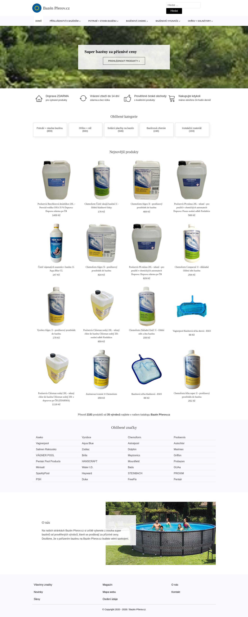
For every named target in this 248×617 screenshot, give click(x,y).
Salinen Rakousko (46, 449)
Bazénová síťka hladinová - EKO (146, 394)
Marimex (182, 449)
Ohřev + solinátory (199, 21)
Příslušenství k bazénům (64, 21)
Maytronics (136, 455)
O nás (174, 584)
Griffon (181, 455)
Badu (133, 467)
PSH (38, 479)
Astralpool (136, 443)
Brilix (86, 455)
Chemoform (137, 437)
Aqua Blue (89, 443)
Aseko (39, 437)
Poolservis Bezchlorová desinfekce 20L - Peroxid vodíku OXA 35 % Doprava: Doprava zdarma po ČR (56, 207)
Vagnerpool (42, 443)
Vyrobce (88, 437)
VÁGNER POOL (45, 455)
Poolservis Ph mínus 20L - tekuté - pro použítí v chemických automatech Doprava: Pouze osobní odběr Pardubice (191, 207)
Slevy (37, 598)
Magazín (107, 584)
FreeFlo (134, 479)
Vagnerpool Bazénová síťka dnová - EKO (192, 331)
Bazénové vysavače (167, 21)
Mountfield (136, 461)
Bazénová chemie (136, 21)
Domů (38, 21)
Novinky (38, 591)
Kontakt (175, 591)
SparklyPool (43, 473)
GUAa (180, 467)
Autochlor (182, 443)
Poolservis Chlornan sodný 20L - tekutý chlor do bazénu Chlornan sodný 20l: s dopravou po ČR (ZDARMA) (56, 397)
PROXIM (182, 473)
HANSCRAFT (91, 461)
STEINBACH (137, 473)
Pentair (181, 479)
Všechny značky (43, 584)
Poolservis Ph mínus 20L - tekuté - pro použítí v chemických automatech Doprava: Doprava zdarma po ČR (146, 271)
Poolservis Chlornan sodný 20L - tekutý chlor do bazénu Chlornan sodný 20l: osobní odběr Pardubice (101, 334)
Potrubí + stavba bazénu (102, 21)
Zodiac (87, 449)
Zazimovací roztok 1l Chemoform (101, 394)
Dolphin (134, 449)
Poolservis (183, 437)
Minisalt (40, 467)
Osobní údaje (110, 598)
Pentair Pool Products (48, 461)
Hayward (88, 473)
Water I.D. (89, 467)
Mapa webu (109, 591)
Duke (86, 479)
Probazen (182, 461)
